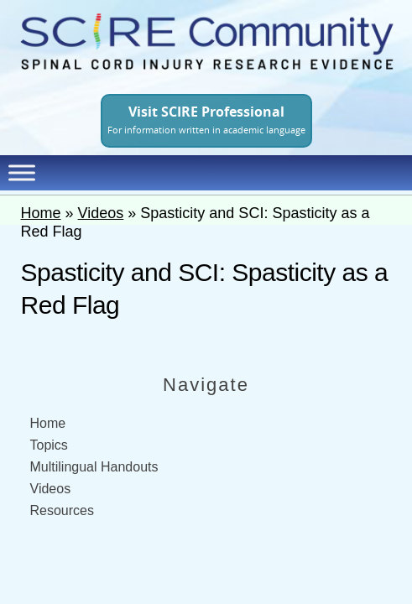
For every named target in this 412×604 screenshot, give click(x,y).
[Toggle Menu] (21, 172)
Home (41, 213)
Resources (62, 510)
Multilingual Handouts (94, 467)
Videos (101, 213)
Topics (49, 445)
